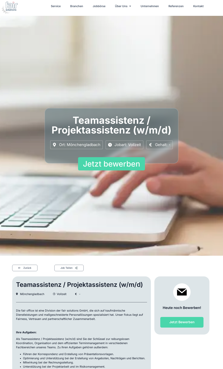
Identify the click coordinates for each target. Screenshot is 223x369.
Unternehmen (150, 6)
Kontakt (198, 6)
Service (56, 6)
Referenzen (176, 6)
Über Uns (123, 6)
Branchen (76, 6)
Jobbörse (99, 6)
